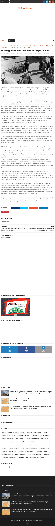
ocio (13, 435)
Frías (50, 445)
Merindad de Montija (14, 448)
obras (21, 439)
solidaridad (34, 445)
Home (2, 40)
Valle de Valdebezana (7, 439)
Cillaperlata (21, 458)
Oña (17, 439)
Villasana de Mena (44, 448)
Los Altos (4, 451)
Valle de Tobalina (44, 435)
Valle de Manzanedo (31, 448)
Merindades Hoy (25, 8)
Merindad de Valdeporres (32, 439)
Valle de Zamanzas (15, 445)
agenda (8, 46)
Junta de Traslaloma (7, 454)
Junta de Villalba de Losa (32, 458)
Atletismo (4, 445)
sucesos (22, 432)
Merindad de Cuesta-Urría (34, 454)
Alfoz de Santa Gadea (41, 451)
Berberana (46, 454)
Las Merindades (6, 435)
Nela (42, 458)
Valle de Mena (46, 53)
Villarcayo (29, 432)
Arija (23, 448)
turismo (46, 442)
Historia (36, 46)
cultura (15, 46)
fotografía (29, 46)
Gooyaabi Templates (38, 520)
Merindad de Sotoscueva (14, 442)
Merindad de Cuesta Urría (8, 458)
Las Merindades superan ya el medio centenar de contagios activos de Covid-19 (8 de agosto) (30, 503)
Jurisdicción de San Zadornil (26, 451)
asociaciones (25, 445)
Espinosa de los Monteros (23, 435)
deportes (35, 435)
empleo (40, 442)
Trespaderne (43, 445)
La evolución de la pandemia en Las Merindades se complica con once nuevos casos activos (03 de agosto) (30, 408)
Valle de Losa (44, 439)
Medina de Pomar (13, 432)
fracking (4, 448)
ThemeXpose (20, 520)
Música (4, 442)
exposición (21, 46)
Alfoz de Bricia (12, 451)
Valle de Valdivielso (20, 454)
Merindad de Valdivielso (29, 442)
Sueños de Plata (44, 46)
